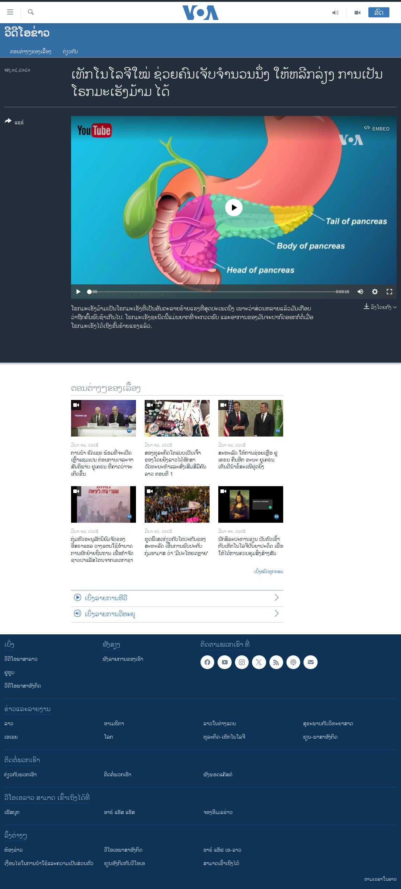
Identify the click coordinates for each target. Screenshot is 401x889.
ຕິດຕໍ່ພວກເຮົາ (117, 775)
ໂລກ (108, 737)
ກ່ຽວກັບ (70, 51)
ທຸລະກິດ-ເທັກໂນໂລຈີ (224, 737)
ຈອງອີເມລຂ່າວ (218, 812)
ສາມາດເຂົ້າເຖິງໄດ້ (221, 863)
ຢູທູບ (9, 672)
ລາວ (8, 723)
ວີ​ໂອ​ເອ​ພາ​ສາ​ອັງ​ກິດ (123, 850)
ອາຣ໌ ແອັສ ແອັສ (119, 812)
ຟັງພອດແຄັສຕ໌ (217, 775)
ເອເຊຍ (11, 737)
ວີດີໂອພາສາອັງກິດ (22, 686)
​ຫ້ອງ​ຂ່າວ (13, 850)
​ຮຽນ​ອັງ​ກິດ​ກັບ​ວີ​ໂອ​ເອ (124, 863)
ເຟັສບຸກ (12, 812)
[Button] (14, 123)
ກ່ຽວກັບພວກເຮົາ (20, 775)
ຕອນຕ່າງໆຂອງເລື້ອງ (30, 51)
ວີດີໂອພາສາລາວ (21, 659)
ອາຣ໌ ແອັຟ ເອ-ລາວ (222, 850)
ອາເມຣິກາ (114, 723)
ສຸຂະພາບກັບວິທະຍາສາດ (328, 723)
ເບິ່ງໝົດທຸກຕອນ (268, 572)
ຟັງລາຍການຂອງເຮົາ (123, 659)
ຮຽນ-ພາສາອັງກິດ (320, 737)
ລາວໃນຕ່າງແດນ (219, 723)
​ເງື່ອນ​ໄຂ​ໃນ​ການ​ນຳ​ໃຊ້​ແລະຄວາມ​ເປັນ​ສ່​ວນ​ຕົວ (49, 863)
